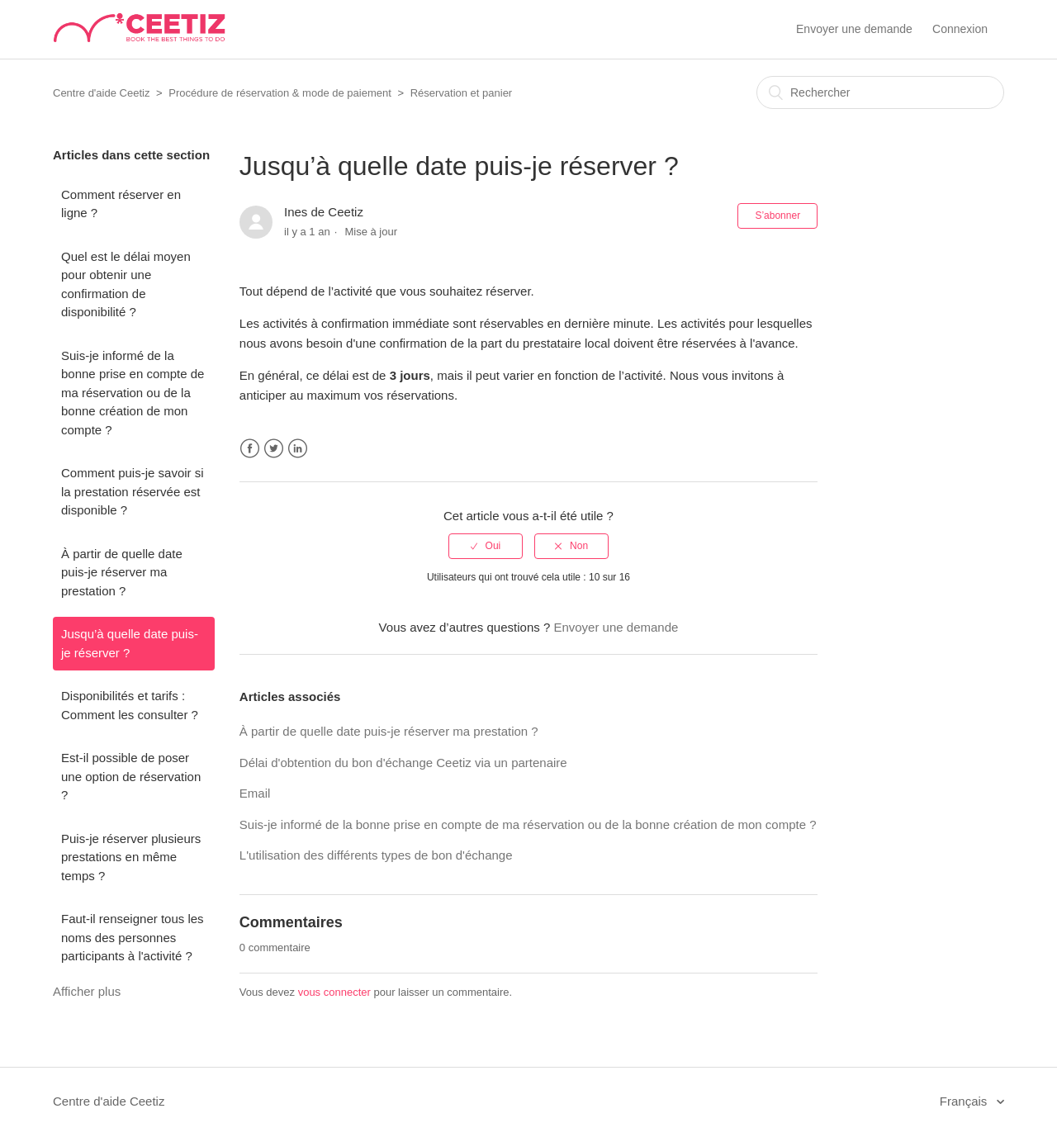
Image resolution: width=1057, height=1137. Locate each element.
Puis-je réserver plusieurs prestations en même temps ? (131, 857)
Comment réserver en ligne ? (121, 203)
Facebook (249, 448)
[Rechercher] (880, 92)
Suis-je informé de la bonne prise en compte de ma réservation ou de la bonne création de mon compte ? (132, 392)
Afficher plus (87, 991)
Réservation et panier (461, 93)
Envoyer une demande (854, 29)
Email (255, 793)
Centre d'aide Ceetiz (101, 93)
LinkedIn (297, 448)
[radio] (485, 545)
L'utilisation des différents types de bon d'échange (376, 855)
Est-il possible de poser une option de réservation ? (131, 776)
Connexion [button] (960, 29)
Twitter (273, 448)
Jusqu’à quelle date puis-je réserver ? (129, 643)
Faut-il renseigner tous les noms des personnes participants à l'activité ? (132, 937)
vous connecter (334, 992)
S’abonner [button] (777, 215)
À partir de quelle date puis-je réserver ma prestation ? (121, 572)
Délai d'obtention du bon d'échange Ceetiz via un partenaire (403, 763)
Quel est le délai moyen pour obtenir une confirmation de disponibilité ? (126, 284)
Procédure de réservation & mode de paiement (279, 93)
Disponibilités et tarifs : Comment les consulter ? (129, 705)
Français (965, 1101)
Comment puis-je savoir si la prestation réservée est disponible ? (132, 491)
